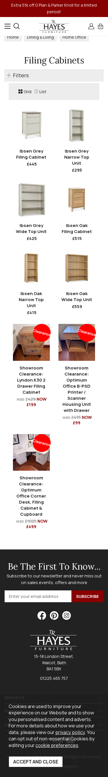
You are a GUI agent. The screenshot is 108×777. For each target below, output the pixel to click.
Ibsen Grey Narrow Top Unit (76, 157)
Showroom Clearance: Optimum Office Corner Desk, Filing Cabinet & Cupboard (31, 496)
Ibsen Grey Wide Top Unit (31, 228)
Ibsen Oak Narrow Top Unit (31, 299)
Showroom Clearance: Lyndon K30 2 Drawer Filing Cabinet (31, 380)
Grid (24, 92)
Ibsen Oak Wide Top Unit (76, 296)
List (40, 92)
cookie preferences (56, 745)
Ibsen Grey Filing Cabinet (31, 154)
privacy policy (70, 732)
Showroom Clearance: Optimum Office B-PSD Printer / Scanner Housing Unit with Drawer (76, 389)
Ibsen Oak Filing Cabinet (77, 228)
